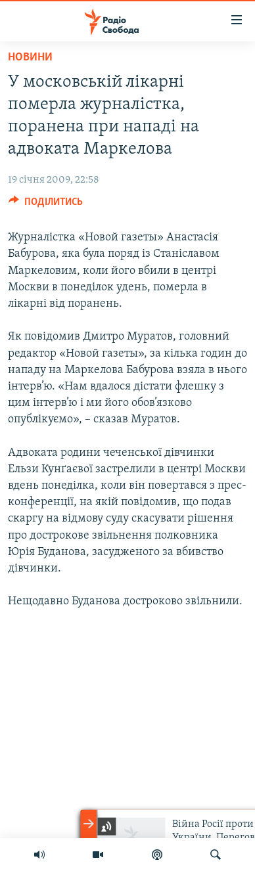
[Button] (46, 204)
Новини (30, 57)
